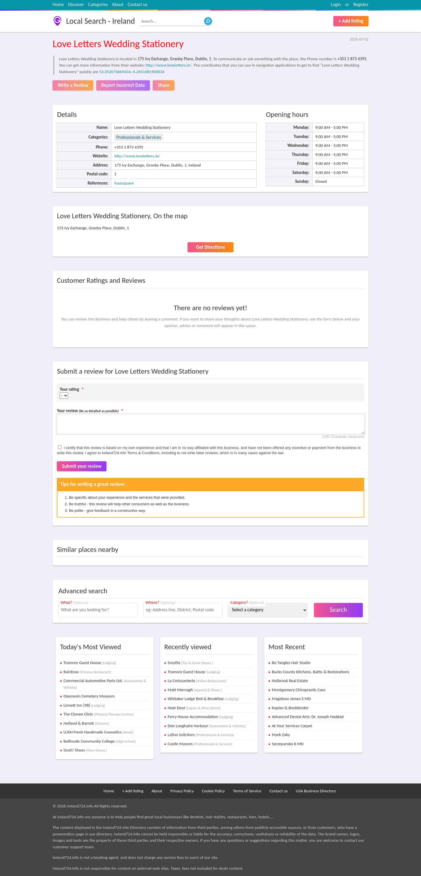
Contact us (137, 4)
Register (360, 4)
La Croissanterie (197, 680)
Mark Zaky (281, 734)
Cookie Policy (213, 790)
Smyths (190, 662)
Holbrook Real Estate (290, 680)
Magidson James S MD (291, 698)
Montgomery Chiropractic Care (299, 689)
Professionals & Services (138, 137)
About (117, 4)
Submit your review (81, 466)
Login (336, 4)
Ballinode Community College (99, 741)
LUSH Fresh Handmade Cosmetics (98, 732)
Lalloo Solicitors (201, 734)
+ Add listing (351, 21)
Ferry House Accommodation (200, 716)
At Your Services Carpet (292, 725)
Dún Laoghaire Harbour (207, 725)
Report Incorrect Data (123, 85)
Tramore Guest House (89, 662)
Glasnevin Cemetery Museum (88, 696)
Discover (76, 4)
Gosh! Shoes (85, 750)
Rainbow (87, 671)
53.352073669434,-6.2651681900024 (131, 71)
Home (58, 4)
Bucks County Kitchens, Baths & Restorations (310, 671)
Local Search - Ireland (100, 21)
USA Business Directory (316, 790)
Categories (98, 4)
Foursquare (124, 183)
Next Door (194, 707)
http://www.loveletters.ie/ (168, 65)
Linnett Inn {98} (84, 705)
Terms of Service (247, 790)
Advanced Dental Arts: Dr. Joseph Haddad (308, 716)
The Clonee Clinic (98, 714)
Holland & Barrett (86, 723)
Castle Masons (200, 743)
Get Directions (210, 247)
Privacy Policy (182, 790)
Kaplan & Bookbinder (290, 707)
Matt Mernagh (195, 689)
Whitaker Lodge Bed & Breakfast (203, 698)
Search (338, 610)
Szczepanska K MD (288, 743)
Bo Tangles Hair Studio (291, 662)
